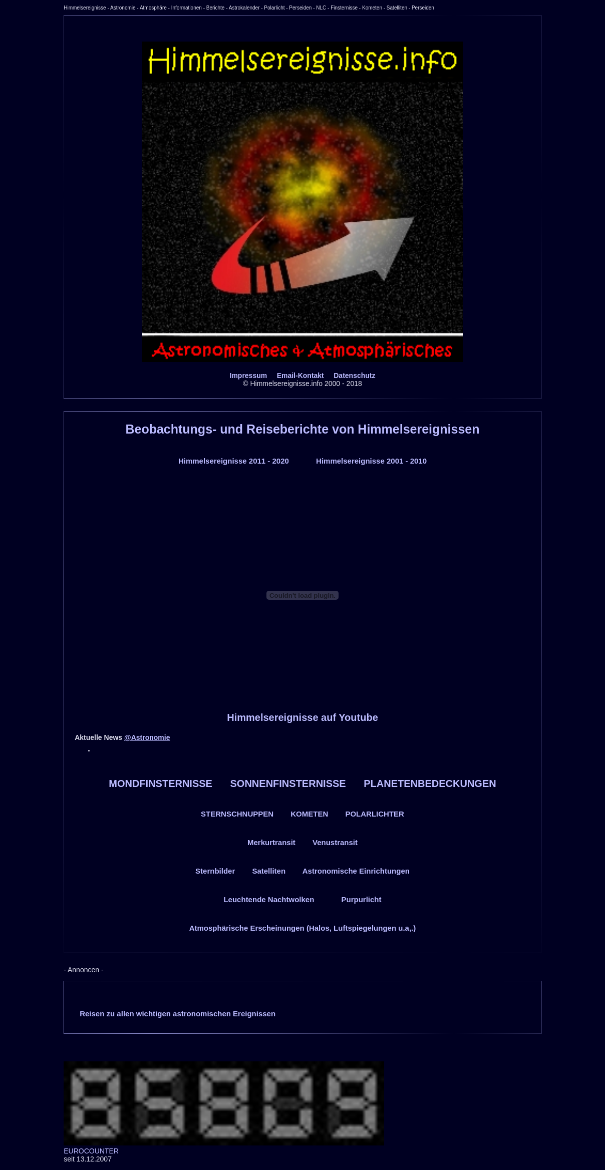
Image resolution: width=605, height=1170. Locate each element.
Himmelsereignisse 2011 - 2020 (233, 461)
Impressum (248, 375)
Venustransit (335, 842)
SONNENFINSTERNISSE (288, 783)
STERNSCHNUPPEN (237, 814)
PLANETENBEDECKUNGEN (430, 783)
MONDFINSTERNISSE (160, 783)
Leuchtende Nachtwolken (268, 899)
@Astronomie (147, 737)
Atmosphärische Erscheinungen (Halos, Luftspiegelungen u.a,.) (302, 928)
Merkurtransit (271, 842)
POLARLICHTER (374, 814)
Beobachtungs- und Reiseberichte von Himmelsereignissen (302, 429)
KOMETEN (309, 814)
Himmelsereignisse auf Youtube (302, 717)
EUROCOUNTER (91, 1151)
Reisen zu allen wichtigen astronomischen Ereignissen (177, 1013)
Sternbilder (215, 871)
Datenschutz (354, 375)
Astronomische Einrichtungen (356, 871)
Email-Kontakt (300, 375)
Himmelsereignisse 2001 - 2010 (371, 461)
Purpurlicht (362, 899)
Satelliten (268, 871)
